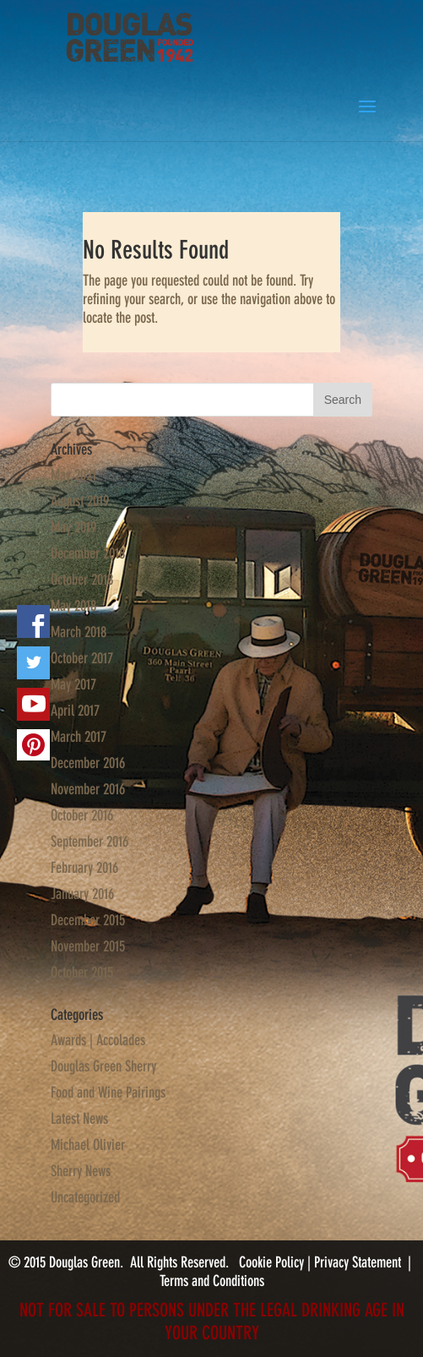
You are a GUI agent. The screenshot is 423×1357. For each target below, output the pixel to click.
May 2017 (73, 684)
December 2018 (88, 553)
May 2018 (73, 606)
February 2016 (84, 867)
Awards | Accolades (98, 1040)
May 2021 (73, 475)
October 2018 (82, 579)
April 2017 (75, 710)
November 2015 (88, 946)
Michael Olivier (88, 1145)
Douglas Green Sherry (103, 1066)
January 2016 (82, 894)
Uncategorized (85, 1197)
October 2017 (82, 658)
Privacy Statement (357, 1262)
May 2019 (73, 527)
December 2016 (88, 763)
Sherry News (81, 1171)
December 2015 (88, 920)
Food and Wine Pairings (108, 1092)
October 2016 (82, 815)
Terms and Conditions (212, 1281)
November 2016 (88, 789)
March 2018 (78, 632)
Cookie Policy (273, 1262)
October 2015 (82, 972)
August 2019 (80, 501)
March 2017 (78, 737)
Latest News (79, 1118)
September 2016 (89, 841)
